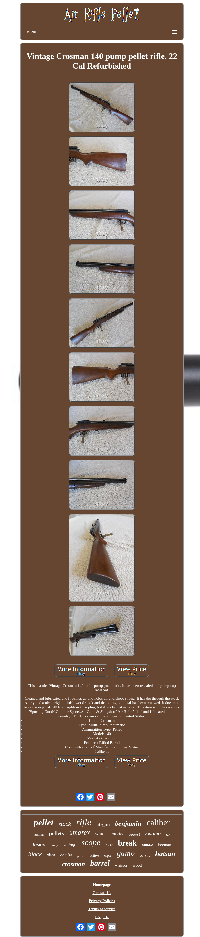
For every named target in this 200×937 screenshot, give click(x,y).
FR (106, 917)
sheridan (145, 856)
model (117, 833)
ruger (107, 856)
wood (137, 865)
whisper (121, 865)
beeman (164, 845)
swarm (153, 833)
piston (80, 856)
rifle (83, 822)
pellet (43, 822)
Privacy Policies (102, 901)
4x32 (109, 845)
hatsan (165, 853)
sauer (100, 833)
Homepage (102, 885)
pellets (56, 833)
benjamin (128, 823)
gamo (126, 853)
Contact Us (101, 893)
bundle (147, 845)
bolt (168, 835)
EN (98, 917)
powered (134, 834)
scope (91, 842)
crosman (73, 863)
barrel (100, 863)
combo (66, 855)
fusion (39, 844)
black (35, 854)
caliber (158, 822)
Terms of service (101, 909)
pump (54, 845)
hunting (39, 834)
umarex (79, 832)
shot (51, 855)
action (94, 856)
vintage (69, 844)
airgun (103, 824)
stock (65, 824)
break (127, 843)
